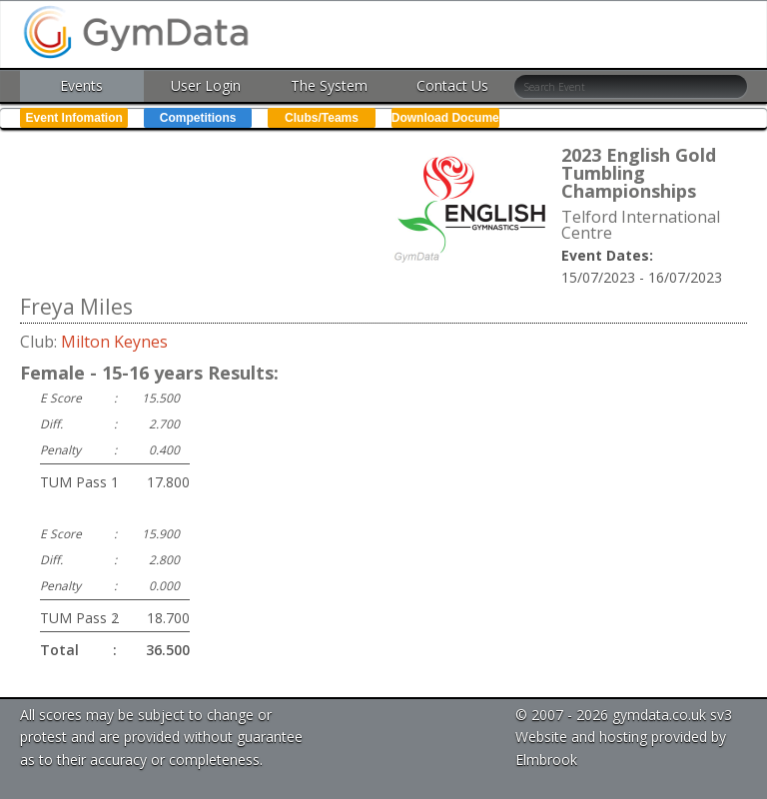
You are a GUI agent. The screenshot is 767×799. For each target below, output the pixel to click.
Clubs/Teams (322, 118)
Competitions (198, 118)
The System (329, 85)
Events (81, 85)
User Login (206, 85)
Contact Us (452, 85)
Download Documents (445, 118)
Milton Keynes (114, 342)
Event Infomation (74, 118)
